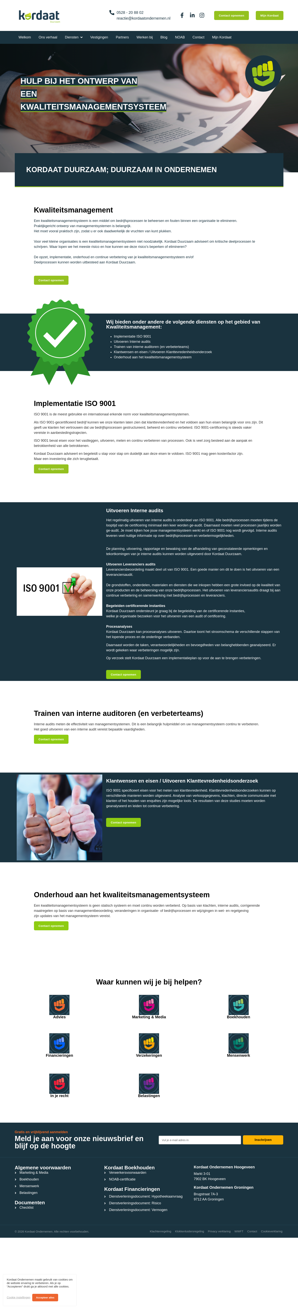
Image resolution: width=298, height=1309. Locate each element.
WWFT (239, 1231)
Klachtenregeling (160, 1231)
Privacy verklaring (219, 1231)
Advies (59, 1017)
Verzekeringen (149, 1055)
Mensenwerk (238, 1055)
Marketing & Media (149, 1017)
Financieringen (59, 1055)
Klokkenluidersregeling (189, 1231)
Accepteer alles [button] (45, 1297)
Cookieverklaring (271, 1231)
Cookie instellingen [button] (18, 1297)
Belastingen (149, 1096)
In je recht (59, 1096)
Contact (252, 1231)
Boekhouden (238, 1017)
